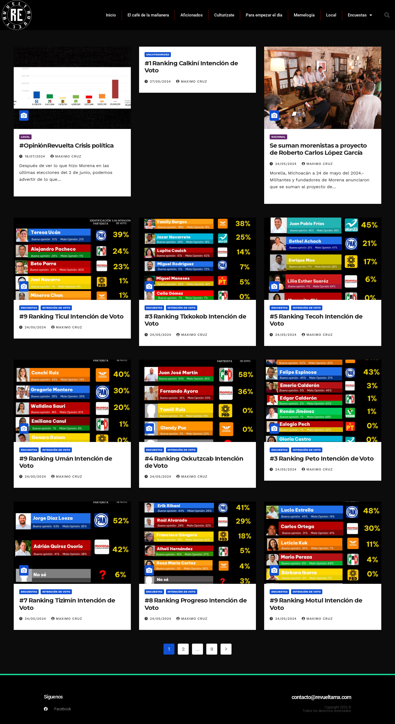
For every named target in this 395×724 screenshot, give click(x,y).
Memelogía (304, 15)
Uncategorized (158, 54)
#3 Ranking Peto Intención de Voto (322, 458)
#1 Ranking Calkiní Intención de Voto (191, 67)
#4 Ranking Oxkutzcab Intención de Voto (194, 462)
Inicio (111, 15)
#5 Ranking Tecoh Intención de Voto (316, 320)
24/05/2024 (286, 164)
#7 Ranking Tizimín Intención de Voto (67, 604)
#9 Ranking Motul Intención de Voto (316, 604)
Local (331, 15)
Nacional (278, 136)
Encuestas (360, 15)
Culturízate (224, 15)
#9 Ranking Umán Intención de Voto (65, 462)
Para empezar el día (264, 15)
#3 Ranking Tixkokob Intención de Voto (195, 320)
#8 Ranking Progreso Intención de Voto (196, 604)
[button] (387, 15)
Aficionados (191, 15)
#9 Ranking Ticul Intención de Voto (71, 316)
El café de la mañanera (148, 15)
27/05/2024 (161, 81)
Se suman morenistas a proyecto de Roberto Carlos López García (318, 149)
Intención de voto (56, 307)
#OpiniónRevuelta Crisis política (66, 145)
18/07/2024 (36, 156)
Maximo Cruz (65, 156)
